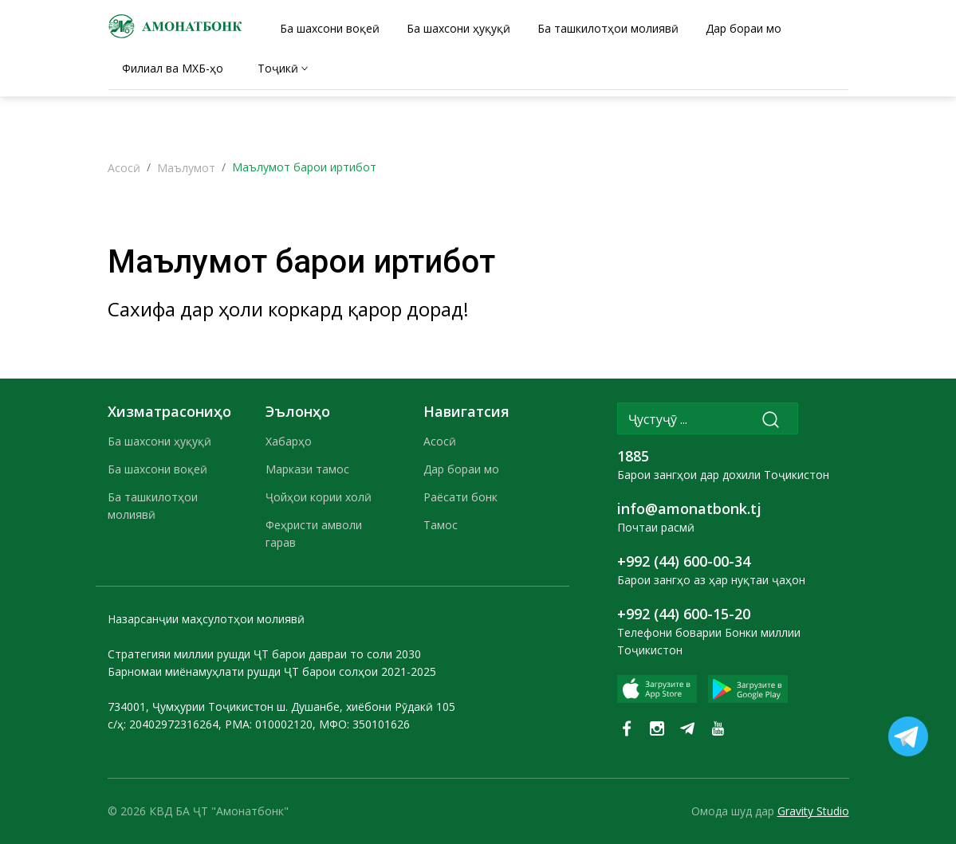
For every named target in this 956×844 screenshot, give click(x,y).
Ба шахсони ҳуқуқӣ (159, 441)
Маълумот (186, 167)
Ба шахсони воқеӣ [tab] (330, 28)
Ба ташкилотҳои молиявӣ (153, 505)
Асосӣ (124, 167)
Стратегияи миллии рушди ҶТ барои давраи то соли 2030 (264, 653)
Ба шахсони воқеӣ (157, 469)
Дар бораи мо (461, 469)
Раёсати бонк (460, 496)
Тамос (440, 524)
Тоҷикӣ (278, 68)
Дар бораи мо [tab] (743, 28)
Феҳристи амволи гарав (314, 533)
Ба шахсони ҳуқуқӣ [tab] (458, 28)
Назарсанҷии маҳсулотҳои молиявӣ (206, 618)
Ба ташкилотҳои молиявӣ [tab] (608, 28)
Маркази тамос (307, 469)
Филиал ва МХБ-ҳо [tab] (172, 68)
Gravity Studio (813, 810)
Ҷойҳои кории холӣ (319, 496)
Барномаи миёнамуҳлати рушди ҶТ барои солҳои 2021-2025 (272, 671)
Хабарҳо (289, 441)
